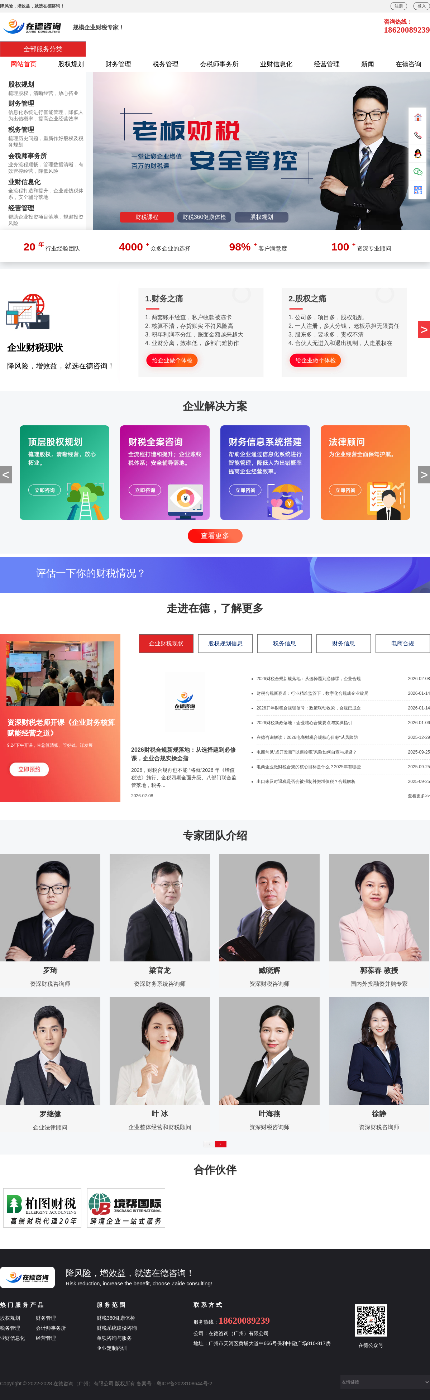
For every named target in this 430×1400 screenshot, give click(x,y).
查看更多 (215, 536)
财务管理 (118, 64)
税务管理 (165, 64)
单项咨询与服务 (114, 1338)
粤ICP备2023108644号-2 (184, 1383)
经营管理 (327, 64)
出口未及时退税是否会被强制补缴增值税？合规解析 (306, 781)
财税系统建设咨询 (117, 1328)
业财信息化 (276, 64)
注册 (399, 6)
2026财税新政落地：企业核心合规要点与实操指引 (304, 722)
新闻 (367, 64)
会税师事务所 (219, 64)
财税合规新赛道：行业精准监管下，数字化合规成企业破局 (312, 693)
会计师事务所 (51, 1328)
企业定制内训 (112, 1348)
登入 (421, 6)
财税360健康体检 (116, 1318)
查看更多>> (419, 795)
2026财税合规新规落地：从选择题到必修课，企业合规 (309, 678)
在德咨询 (408, 64)
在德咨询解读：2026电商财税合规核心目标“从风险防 (307, 737)
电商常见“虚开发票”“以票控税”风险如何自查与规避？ (307, 752)
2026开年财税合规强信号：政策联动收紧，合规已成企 (309, 708)
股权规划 (71, 64)
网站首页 (24, 64)
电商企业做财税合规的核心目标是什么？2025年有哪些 (309, 766)
